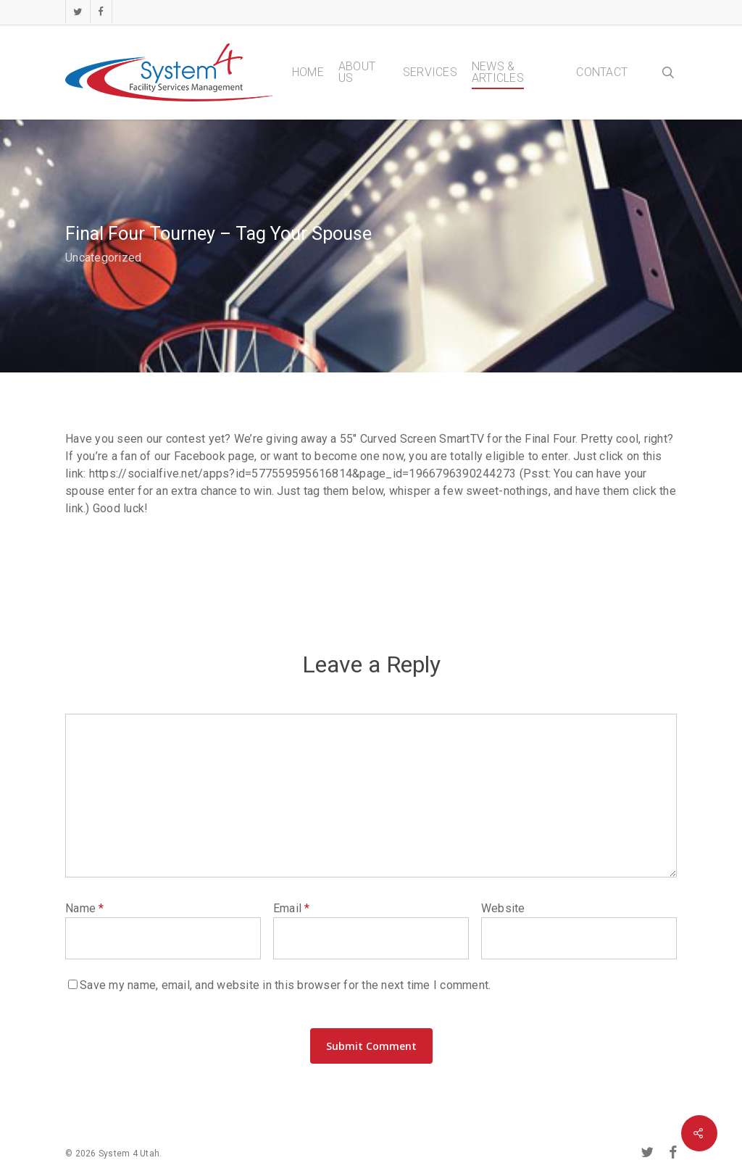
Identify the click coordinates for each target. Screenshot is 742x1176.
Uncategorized (103, 257)
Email (291, 908)
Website (503, 908)
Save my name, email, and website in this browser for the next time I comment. (285, 985)
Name (84, 908)
